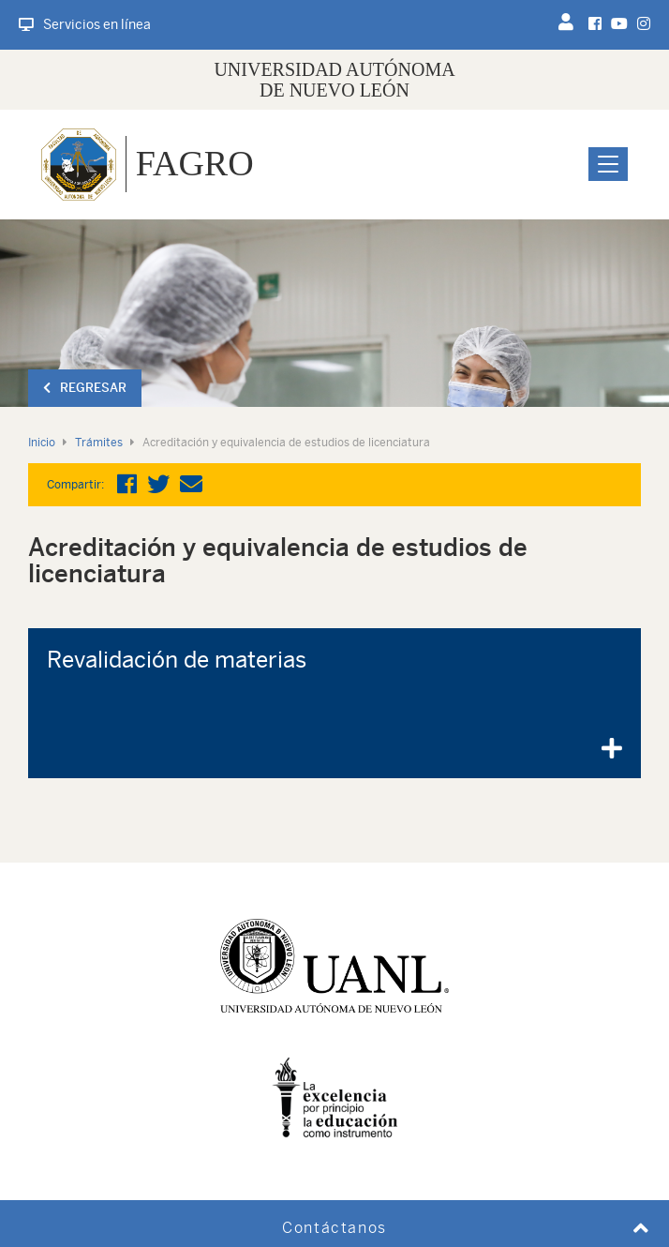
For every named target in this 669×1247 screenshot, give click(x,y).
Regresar (84, 388)
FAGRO (195, 163)
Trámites (99, 442)
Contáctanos (334, 1228)
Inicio (41, 442)
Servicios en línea (85, 24)
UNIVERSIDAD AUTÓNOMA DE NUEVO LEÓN (334, 79)
